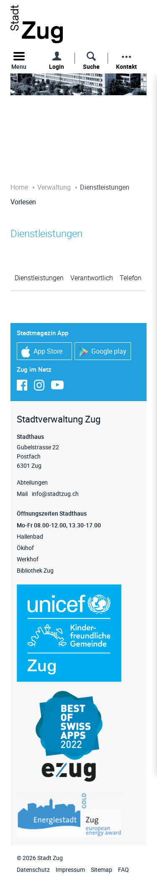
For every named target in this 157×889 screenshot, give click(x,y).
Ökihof (25, 548)
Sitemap (101, 869)
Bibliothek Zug (35, 570)
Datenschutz (33, 869)
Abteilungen (32, 482)
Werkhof (28, 559)
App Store (41, 351)
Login (56, 66)
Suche (91, 66)
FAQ (123, 869)
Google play (102, 352)
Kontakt (126, 66)
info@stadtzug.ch (55, 494)
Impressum (70, 869)
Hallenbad (30, 536)
